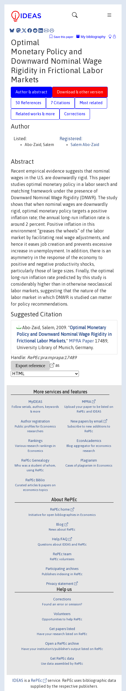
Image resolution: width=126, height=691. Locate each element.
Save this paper (63, 37)
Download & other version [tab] (80, 92)
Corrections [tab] (74, 114)
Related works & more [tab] (35, 114)
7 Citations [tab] (60, 103)
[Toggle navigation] (75, 16)
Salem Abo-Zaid (85, 144)
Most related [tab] (90, 103)
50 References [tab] (28, 103)
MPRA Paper (81, 340)
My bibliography (91, 37)
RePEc (39, 680)
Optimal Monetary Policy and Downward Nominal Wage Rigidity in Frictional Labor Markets (64, 334)
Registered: (71, 138)
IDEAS (17, 680)
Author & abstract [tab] (31, 92)
